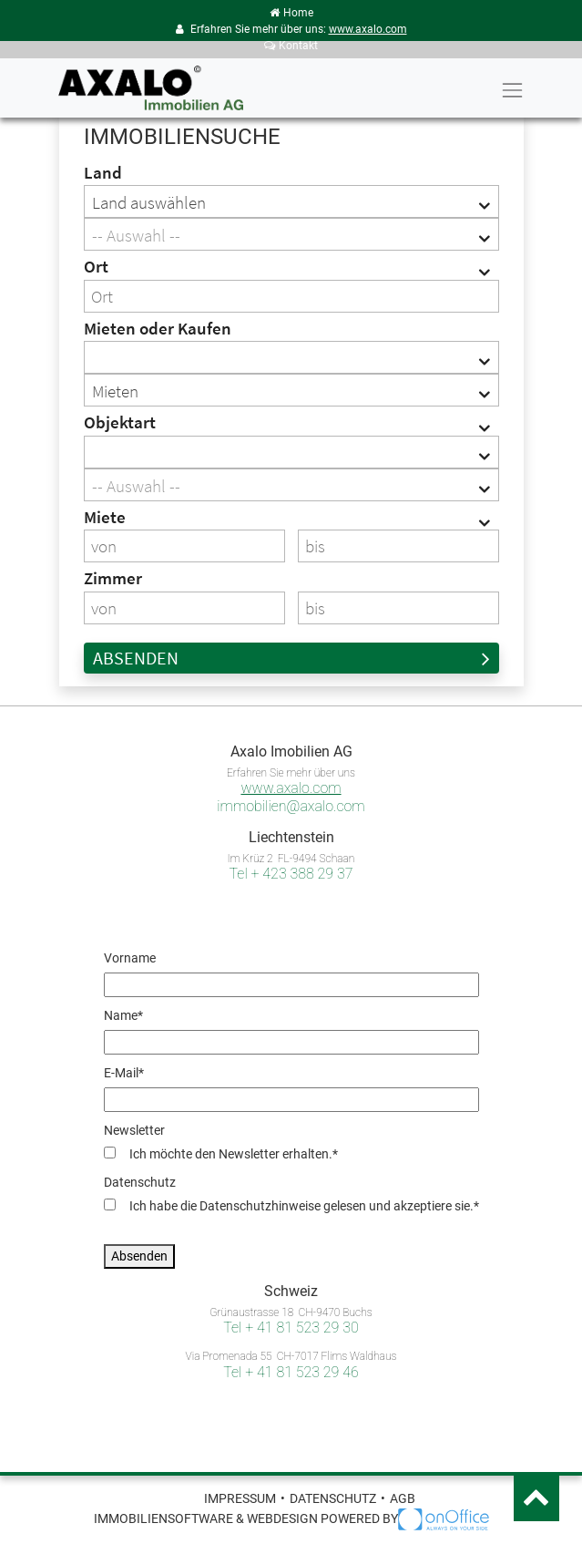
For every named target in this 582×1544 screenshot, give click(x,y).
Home (291, 12)
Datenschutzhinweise (260, 1206)
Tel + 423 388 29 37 (291, 873)
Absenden (291, 657)
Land (103, 172)
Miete (105, 517)
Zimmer (113, 578)
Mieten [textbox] (115, 391)
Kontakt (291, 45)
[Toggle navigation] (512, 90)
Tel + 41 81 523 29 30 (290, 1327)
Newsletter (134, 1130)
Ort (96, 266)
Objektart (120, 422)
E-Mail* (124, 1072)
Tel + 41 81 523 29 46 (290, 1372)
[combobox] (291, 201)
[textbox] (291, 235)
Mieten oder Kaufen (157, 328)
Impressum (240, 1498)
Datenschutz (140, 1182)
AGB (402, 1498)
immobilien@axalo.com (290, 806)
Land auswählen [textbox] (149, 202)
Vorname (130, 958)
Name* (123, 1015)
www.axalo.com (368, 29)
